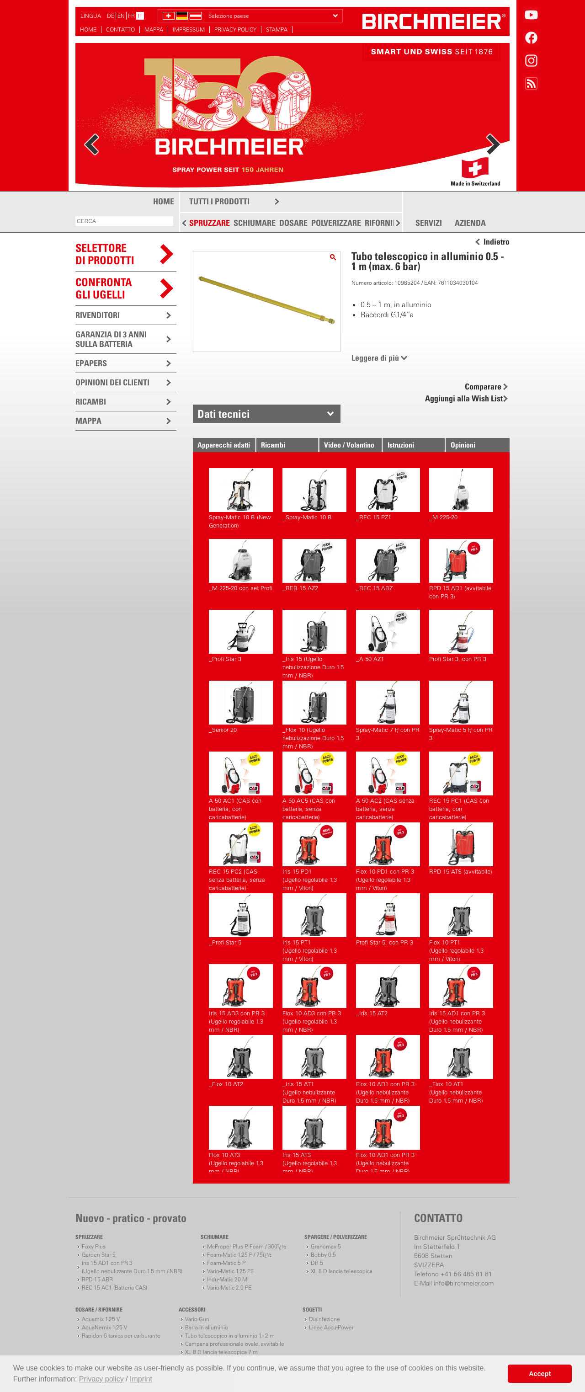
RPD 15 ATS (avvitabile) (461, 848)
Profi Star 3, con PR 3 (461, 636)
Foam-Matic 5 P (226, 1262)
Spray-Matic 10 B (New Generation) (241, 498)
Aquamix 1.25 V (101, 1319)
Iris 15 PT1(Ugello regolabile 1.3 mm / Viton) (314, 926)
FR (131, 15)
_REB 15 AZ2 (314, 565)
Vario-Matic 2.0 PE (229, 1287)
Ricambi (273, 444)
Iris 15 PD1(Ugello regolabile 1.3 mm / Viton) (314, 855)
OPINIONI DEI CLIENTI (112, 382)
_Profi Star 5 (241, 919)
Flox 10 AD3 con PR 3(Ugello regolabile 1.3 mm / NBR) (314, 997)
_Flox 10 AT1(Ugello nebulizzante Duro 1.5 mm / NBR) (461, 1068)
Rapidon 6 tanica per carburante (121, 1335)
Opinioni (463, 444)
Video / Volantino (349, 444)
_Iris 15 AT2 (388, 990)
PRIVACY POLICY (235, 29)
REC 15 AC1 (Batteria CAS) (114, 1287)
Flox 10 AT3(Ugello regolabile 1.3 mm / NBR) (241, 1139)
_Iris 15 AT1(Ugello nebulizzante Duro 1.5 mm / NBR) (314, 1068)
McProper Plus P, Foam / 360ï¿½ (246, 1246)
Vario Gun (197, 1319)
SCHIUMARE (255, 223)
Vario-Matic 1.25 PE (230, 1271)
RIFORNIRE (383, 223)
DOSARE (293, 223)
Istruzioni (401, 444)
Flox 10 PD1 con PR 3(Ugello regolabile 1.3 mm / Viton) (388, 855)
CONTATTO (120, 29)
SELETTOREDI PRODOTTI (104, 254)
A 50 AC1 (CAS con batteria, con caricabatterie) (241, 785)
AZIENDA (470, 223)
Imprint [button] (141, 1379)
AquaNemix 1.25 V (104, 1327)
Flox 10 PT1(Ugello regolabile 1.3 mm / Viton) (461, 926)
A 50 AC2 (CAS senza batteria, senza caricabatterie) (388, 785)
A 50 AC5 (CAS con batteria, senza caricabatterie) (314, 785)
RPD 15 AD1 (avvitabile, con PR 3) (461, 569)
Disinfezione (324, 1319)
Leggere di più (375, 358)
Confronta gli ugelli (103, 288)
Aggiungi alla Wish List (464, 398)
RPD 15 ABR (97, 1279)
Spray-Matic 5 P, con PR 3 (461, 711)
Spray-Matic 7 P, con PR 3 (388, 711)
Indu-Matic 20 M (227, 1279)
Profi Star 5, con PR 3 (388, 919)
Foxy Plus (94, 1246)
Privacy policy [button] (101, 1379)
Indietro (497, 241)
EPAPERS (91, 363)
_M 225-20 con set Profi (241, 565)
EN (121, 15)
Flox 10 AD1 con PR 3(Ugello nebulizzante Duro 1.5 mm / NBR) (388, 1068)
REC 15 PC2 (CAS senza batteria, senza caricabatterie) (241, 855)
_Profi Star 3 (241, 636)
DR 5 (317, 1262)
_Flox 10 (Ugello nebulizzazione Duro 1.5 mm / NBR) (314, 714)
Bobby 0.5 (323, 1254)
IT (140, 15)
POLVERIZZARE (336, 223)
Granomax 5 (326, 1246)
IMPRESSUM (189, 29)
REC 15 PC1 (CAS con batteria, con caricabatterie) (461, 785)
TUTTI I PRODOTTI (219, 201)
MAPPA (153, 29)
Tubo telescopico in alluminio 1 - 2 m (230, 1335)
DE (110, 15)
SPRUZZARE (209, 223)
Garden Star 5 (99, 1254)
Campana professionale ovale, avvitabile (234, 1343)
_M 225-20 (461, 494)
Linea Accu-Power (331, 1327)
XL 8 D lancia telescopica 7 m (221, 1352)
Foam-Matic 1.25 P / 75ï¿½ (239, 1254)
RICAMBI (90, 401)
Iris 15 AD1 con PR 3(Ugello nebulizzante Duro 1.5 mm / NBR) (461, 997)
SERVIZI (428, 223)
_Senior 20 (241, 707)
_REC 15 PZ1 (388, 494)
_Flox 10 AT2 (241, 1061)
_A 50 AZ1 (388, 636)
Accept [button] (540, 1373)
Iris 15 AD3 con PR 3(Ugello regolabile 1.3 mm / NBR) (241, 997)
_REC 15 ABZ (388, 565)
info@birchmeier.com (464, 1283)
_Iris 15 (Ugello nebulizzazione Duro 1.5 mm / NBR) (314, 643)
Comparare (483, 386)
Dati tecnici (223, 413)
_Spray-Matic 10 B (314, 494)
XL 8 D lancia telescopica (341, 1271)
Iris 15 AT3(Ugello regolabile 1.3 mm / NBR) (314, 1139)
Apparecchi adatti (223, 444)
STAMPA (276, 29)
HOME (88, 29)
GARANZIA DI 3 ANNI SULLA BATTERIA (111, 339)
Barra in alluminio (206, 1327)
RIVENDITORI (97, 315)
